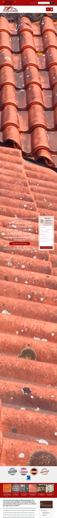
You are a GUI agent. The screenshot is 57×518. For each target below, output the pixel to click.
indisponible (8, 1)
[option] (28, 259)
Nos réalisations (20, 243)
